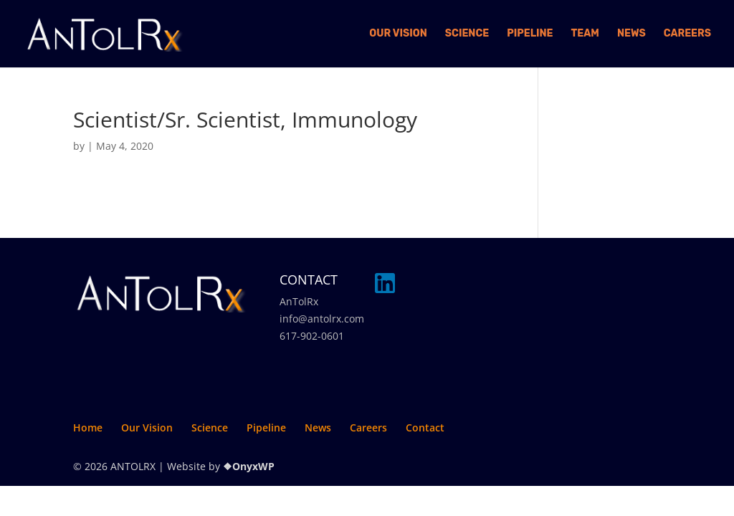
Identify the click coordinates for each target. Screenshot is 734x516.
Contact (425, 427)
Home (88, 427)
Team (585, 34)
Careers (687, 34)
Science (467, 34)
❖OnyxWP (249, 466)
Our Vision (398, 34)
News (631, 34)
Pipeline (530, 34)
